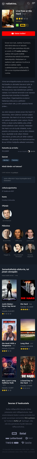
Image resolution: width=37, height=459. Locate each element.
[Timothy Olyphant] (30, 251)
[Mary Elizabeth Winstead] (18, 251)
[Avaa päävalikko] (33, 3)
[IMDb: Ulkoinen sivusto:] (14, 433)
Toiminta (15, 160)
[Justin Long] (30, 235)
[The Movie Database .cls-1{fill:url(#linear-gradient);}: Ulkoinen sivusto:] (12, 443)
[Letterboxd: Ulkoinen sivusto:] (14, 438)
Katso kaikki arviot (10, 275)
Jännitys (5, 160)
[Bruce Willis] (7, 235)
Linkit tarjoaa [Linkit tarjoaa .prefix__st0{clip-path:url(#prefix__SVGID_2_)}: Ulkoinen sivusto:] (10, 173)
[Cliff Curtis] (18, 235)
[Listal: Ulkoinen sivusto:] (22, 433)
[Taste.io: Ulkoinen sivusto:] (26, 443)
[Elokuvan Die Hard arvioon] (28, 295)
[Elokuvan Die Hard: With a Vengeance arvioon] (9, 335)
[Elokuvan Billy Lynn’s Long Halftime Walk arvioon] (9, 374)
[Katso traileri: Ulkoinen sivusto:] (18, 33)
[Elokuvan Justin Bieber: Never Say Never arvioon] (9, 297)
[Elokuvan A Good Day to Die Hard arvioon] (28, 373)
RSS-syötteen (30, 418)
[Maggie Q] (7, 251)
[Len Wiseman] (7, 215)
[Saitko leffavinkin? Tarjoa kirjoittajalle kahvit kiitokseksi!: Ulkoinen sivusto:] (18, 180)
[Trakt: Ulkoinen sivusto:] (29, 438)
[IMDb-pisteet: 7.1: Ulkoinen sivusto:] (24, 25)
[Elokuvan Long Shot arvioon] (28, 334)
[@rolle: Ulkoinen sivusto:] (31, 151)
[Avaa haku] (28, 3)
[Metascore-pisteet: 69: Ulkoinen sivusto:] (17, 25)
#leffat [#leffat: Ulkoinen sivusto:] (16, 421)
